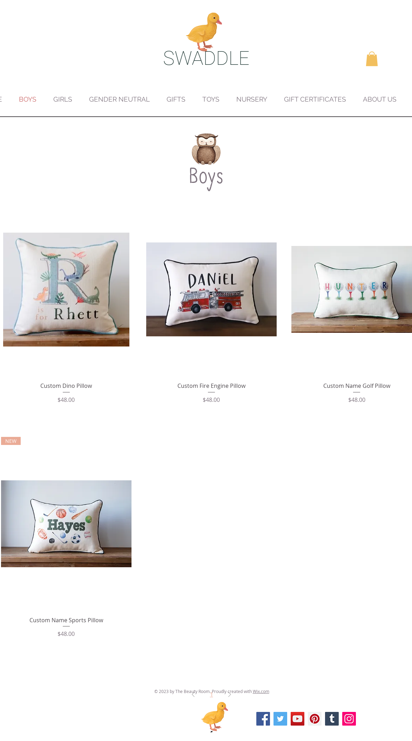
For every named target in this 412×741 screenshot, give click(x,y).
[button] (372, 59)
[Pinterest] (315, 719)
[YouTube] (297, 719)
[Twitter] (280, 719)
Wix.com (261, 691)
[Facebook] (263, 719)
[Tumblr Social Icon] (332, 719)
